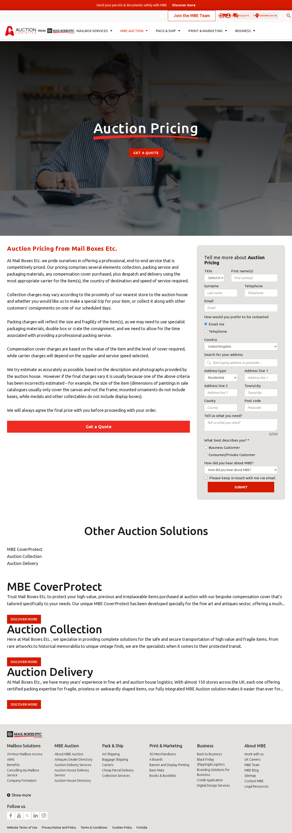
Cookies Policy (122, 827)
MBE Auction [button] (133, 34)
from (42, 34)
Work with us (254, 754)
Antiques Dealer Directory (73, 759)
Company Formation (22, 780)
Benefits (13, 765)
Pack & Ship (112, 745)
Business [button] (243, 34)
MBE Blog (251, 770)
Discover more (24, 619)
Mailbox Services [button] (93, 34)
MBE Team (251, 765)
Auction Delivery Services (73, 765)
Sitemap (250, 776)
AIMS (10, 759)
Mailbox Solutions (24, 745)
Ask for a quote (201, 17)
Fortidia (142, 827)
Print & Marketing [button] (206, 34)
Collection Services (116, 776)
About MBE (255, 745)
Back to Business (209, 754)
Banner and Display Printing (169, 765)
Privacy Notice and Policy (59, 827)
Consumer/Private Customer (232, 455)
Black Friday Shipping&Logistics (211, 762)
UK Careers (252, 759)
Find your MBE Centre (249, 17)
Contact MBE (254, 781)
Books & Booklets (162, 776)
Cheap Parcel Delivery (118, 770)
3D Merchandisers (162, 754)
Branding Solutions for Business (213, 772)
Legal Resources (256, 786)
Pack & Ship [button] (168, 34)
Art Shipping (111, 754)
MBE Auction (67, 745)
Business (205, 745)
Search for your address (223, 355)
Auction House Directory (73, 780)
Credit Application (210, 780)
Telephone (218, 331)
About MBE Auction (69, 754)
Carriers (108, 765)
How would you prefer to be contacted (236, 317)
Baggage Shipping (115, 759)
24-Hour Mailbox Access (24, 754)
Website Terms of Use (22, 827)
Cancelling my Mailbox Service (23, 772)
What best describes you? (225, 440)
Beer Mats (156, 770)
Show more (19, 795)
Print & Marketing (165, 745)
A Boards (156, 759)
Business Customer (224, 448)
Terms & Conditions (94, 827)
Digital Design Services (213, 785)
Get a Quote (146, 153)
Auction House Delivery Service (72, 772)
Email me (216, 324)
